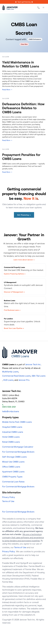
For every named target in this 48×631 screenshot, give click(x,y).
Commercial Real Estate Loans (16, 375)
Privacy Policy (8, 497)
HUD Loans (8, 380)
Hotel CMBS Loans (11, 436)
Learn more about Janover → (24, 260)
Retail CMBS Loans (11, 441)
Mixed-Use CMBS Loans (13, 461)
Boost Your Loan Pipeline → (14, 328)
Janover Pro (24, 380)
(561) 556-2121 (9, 406)
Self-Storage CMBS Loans (14, 456)
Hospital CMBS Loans (12, 427)
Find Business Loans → (12, 310)
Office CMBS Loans (11, 466)
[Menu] (43, 7)
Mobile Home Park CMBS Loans (17, 421)
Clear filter (24, 44)
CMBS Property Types (12, 476)
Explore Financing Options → (14, 274)
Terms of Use (8, 501)
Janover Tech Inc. (33, 364)
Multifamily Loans (10, 371)
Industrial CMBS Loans (12, 432)
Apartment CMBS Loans (13, 471)
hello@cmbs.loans (10, 411)
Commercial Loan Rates (13, 481)
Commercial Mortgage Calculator (17, 446)
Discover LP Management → (14, 292)
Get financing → (24, 215)
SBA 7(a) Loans (38, 375)
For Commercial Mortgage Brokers (18, 451)
